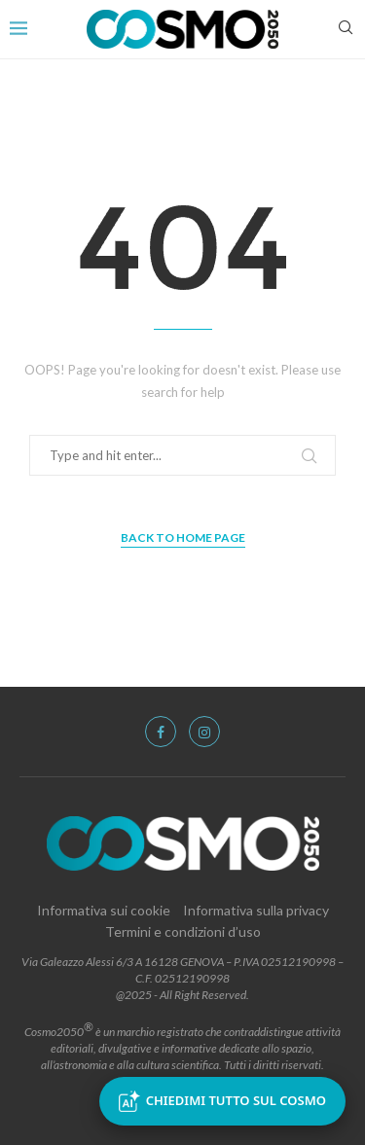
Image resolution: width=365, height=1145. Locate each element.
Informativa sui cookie (103, 910)
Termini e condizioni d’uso (183, 931)
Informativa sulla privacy (256, 910)
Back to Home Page (183, 537)
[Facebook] (160, 731)
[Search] (345, 28)
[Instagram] (204, 731)
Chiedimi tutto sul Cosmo (222, 1101)
